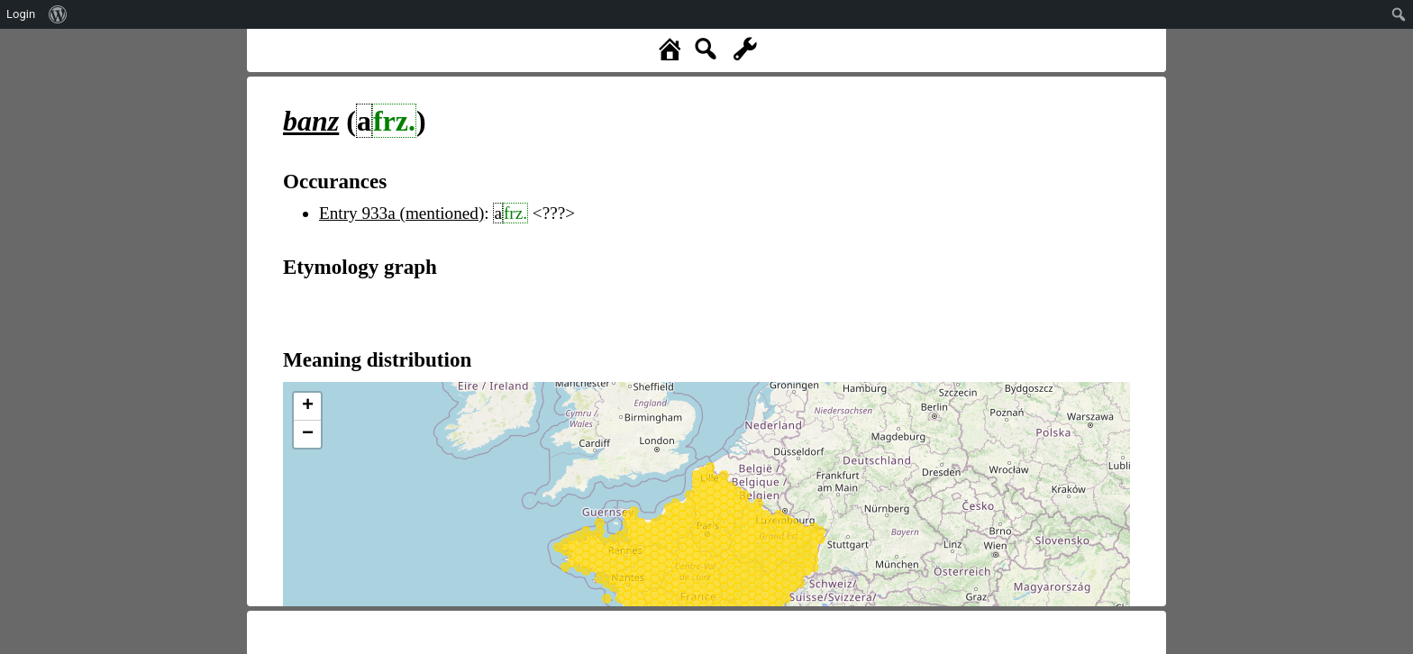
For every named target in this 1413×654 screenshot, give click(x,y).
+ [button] (308, 406)
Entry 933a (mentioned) (401, 213)
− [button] (308, 434)
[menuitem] (58, 14)
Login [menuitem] (20, 14)
